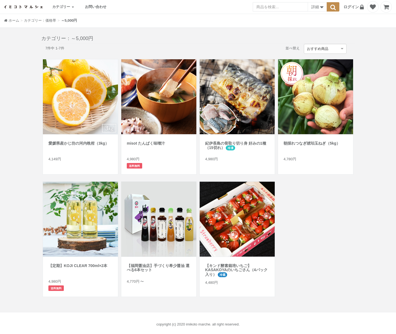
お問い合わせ (95, 7)
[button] (354, 7)
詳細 (317, 7)
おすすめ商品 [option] (317, 49)
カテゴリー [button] (63, 7)
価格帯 (50, 20)
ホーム (11, 20)
